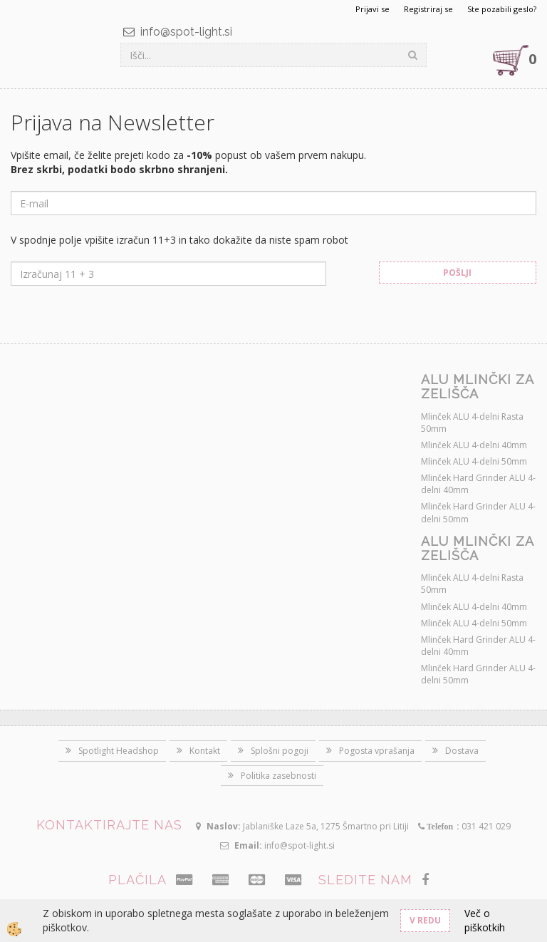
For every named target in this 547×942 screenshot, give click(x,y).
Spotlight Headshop (118, 751)
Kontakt (204, 751)
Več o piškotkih (484, 920)
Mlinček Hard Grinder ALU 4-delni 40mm (478, 484)
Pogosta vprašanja (377, 751)
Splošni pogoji (279, 751)
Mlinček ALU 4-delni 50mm (474, 461)
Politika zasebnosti (278, 776)
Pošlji (457, 272)
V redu (425, 920)
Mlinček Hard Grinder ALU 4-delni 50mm (478, 512)
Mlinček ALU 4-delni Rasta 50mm (472, 422)
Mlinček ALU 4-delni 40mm (474, 445)
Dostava (462, 751)
